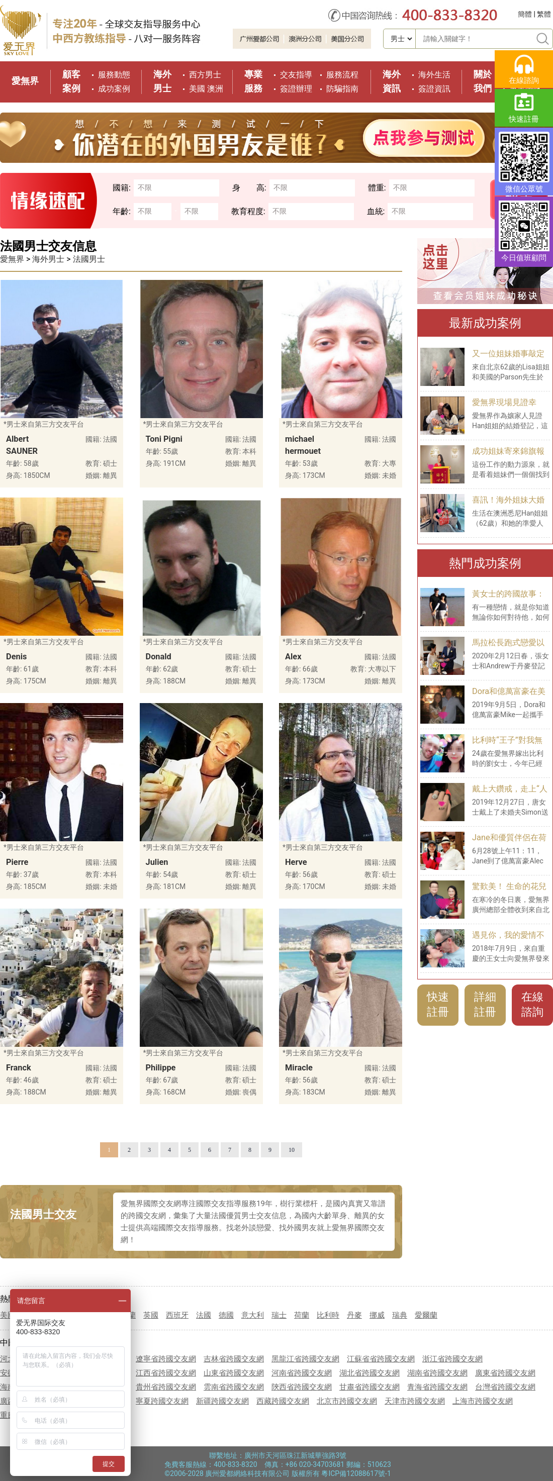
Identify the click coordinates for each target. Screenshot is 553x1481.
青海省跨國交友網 (437, 1387)
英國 (150, 1315)
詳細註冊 (485, 1004)
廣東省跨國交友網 (505, 1372)
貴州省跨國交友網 (166, 1387)
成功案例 (114, 88)
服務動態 (114, 74)
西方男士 (205, 74)
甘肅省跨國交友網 (369, 1387)
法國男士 (89, 259)
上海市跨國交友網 (482, 1401)
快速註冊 (438, 1004)
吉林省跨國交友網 (234, 1358)
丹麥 (354, 1315)
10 (292, 1149)
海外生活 (434, 74)
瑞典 (399, 1315)
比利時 (328, 1315)
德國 (226, 1315)
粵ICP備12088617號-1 (356, 1473)
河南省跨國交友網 (301, 1372)
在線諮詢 (532, 1004)
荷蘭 (301, 1315)
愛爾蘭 (426, 1315)
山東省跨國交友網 (234, 1372)
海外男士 (48, 259)
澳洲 (215, 88)
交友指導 (296, 74)
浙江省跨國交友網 (452, 1358)
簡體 (525, 14)
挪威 (377, 1315)
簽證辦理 (296, 88)
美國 (197, 88)
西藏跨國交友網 (282, 1401)
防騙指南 (342, 88)
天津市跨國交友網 (415, 1401)
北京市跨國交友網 (347, 1401)
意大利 (252, 1315)
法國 (203, 1315)
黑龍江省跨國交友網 (305, 1358)
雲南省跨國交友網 (234, 1387)
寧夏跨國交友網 (162, 1401)
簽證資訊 (434, 88)
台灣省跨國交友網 (505, 1387)
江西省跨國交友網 (166, 1372)
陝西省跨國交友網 (301, 1387)
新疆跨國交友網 (222, 1401)
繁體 (544, 14)
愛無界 (25, 80)
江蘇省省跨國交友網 (381, 1358)
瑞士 (279, 1315)
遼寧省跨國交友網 (166, 1358)
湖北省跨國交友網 (369, 1372)
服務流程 (342, 74)
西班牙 (177, 1315)
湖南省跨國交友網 (437, 1372)
